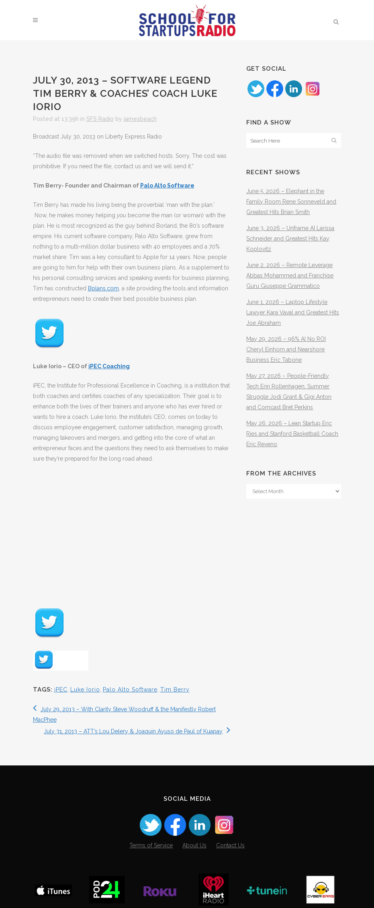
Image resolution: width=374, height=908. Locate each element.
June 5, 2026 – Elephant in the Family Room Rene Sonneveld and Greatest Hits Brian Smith (291, 201)
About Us (194, 845)
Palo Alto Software (167, 185)
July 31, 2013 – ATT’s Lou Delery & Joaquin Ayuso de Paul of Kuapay (137, 731)
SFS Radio (100, 119)
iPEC (60, 689)
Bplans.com (103, 288)
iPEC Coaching (109, 366)
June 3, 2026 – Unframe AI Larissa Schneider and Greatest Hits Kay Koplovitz (290, 238)
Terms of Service (151, 845)
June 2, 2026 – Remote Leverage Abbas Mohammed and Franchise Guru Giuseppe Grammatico (289, 275)
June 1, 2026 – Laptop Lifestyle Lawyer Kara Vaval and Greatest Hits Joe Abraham (292, 312)
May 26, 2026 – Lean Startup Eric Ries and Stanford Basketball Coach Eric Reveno (292, 433)
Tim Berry (175, 689)
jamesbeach (140, 119)
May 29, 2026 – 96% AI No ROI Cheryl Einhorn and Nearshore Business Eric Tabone (286, 349)
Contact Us (230, 845)
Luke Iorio (85, 689)
